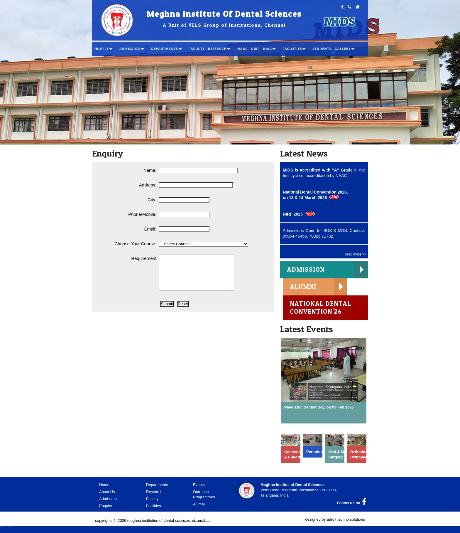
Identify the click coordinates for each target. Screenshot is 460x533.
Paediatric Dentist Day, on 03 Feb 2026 (319, 408)
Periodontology (320, 453)
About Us (107, 493)
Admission (108, 500)
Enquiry (105, 507)
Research (154, 493)
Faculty (152, 500)
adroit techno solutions (346, 521)
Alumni (199, 505)
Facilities (153, 507)
